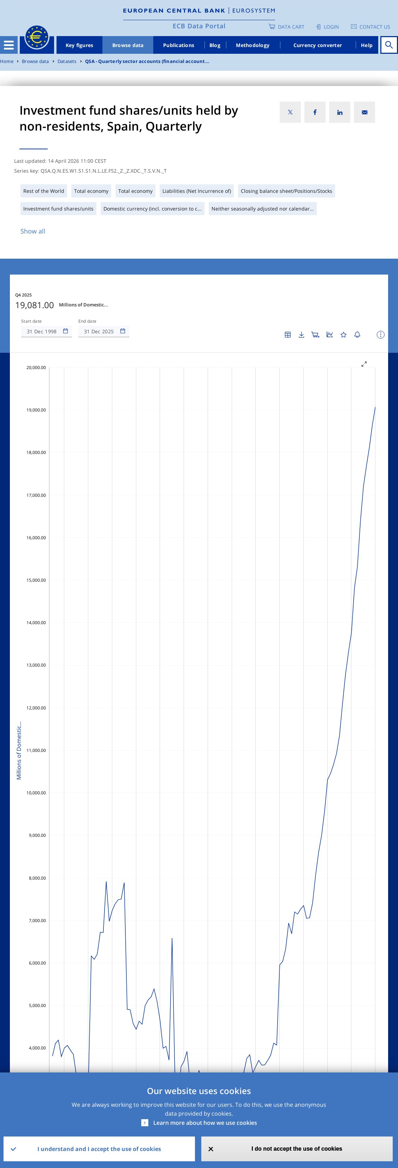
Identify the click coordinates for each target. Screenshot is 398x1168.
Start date (31, 321)
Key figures (80, 45)
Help (367, 45)
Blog (214, 45)
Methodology (252, 45)
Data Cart (291, 26)
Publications (178, 45)
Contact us (375, 26)
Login (331, 26)
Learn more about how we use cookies (205, 1123)
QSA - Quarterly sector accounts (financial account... (147, 61)
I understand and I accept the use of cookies (99, 1149)
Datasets (67, 61)
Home (6, 61)
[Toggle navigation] (9, 45)
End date (87, 321)
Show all (33, 231)
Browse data (128, 45)
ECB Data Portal (199, 26)
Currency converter (317, 45)
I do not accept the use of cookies (296, 1149)
